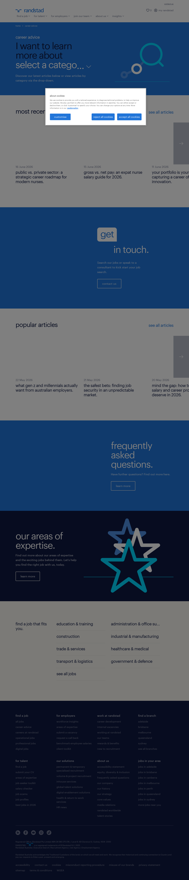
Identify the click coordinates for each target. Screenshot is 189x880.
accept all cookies (129, 116)
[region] (95, 106)
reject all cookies (103, 116)
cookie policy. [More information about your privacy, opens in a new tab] (72, 108)
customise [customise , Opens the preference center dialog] (60, 116)
